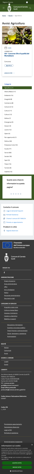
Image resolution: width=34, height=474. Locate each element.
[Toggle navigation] (4, 8)
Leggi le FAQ (8, 430)
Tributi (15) (7, 164)
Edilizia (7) (7, 118)
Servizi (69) (7, 152)
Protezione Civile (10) (10, 145)
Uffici (5, 287)
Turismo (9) (7, 168)
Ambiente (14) (8, 95)
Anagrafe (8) (8, 99)
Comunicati (7, 350)
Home (4, 16)
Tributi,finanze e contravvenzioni (17, 331)
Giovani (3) (7, 126)
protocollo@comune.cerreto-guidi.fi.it (13, 390)
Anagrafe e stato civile (11, 307)
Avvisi (7, 48)
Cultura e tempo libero (11, 310)
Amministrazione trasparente (13, 442)
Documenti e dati (9, 298)
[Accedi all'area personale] (27, 2)
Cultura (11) (8, 111)
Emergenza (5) (8, 122)
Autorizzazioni (11, 336)
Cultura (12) (8, 114)
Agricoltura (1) (8, 88)
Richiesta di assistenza (11, 433)
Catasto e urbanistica (10, 316)
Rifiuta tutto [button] (17, 467)
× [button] (32, 445)
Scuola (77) (7, 149)
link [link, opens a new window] (7, 459)
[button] (17, 471)
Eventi (6, 364)
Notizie (6, 347)
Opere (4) (7, 133)
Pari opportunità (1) (10, 137)
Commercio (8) (8, 103)
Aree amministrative (10, 284)
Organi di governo (9, 281)
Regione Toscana (8, 2)
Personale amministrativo (12, 295)
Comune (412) (8, 107)
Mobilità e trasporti (10, 319)
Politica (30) (8, 141)
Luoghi (6, 361)
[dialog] (17, 458)
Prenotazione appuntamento (13, 424)
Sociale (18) (8, 156)
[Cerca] (30, 8)
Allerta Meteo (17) (10, 91)
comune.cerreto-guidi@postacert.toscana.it (9, 384)
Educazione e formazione (15, 325)
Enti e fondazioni (9, 290)
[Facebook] (4, 272)
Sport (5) (7, 160)
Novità (10, 16)
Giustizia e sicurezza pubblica (16, 328)
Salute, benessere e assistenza (16, 333)
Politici (6, 292)
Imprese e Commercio (10, 313)
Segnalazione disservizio (11, 427)
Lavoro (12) (7, 130)
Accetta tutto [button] (16, 463)
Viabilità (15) (8, 172)
